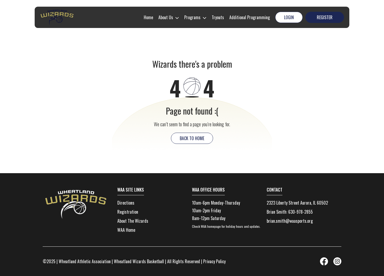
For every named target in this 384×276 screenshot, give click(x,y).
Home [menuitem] (148, 17)
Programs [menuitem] (192, 17)
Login (289, 17)
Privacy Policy (214, 261)
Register (325, 17)
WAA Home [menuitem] (126, 230)
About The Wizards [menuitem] (132, 221)
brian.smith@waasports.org (290, 221)
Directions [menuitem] (125, 203)
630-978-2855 (300, 212)
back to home (192, 138)
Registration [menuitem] (127, 212)
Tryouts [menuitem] (218, 17)
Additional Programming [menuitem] (249, 17)
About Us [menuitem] (165, 17)
